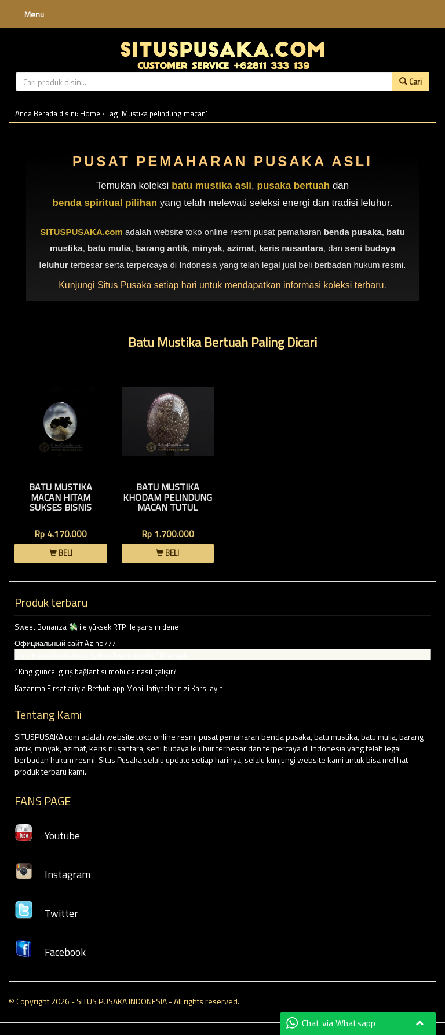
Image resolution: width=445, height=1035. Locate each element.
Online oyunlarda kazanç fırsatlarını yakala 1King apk (101, 654)
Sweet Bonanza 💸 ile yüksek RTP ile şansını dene (96, 627)
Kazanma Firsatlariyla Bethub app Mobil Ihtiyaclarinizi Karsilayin (118, 688)
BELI (60, 553)
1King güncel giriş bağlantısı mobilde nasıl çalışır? (95, 671)
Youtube (47, 835)
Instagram (52, 874)
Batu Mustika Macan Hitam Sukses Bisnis (60, 497)
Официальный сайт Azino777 (65, 643)
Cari (410, 81)
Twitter (46, 913)
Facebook (50, 952)
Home (90, 113)
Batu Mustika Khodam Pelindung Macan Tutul (167, 497)
